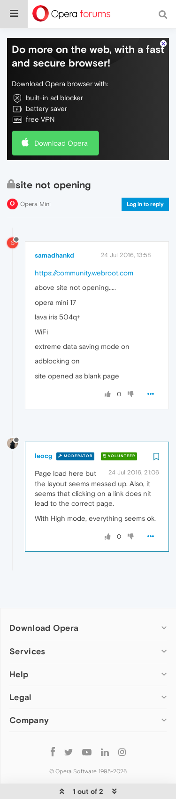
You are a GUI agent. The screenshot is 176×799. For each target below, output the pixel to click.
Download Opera (61, 120)
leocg (43, 432)
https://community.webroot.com (84, 249)
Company (29, 697)
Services (27, 628)
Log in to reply (145, 181)
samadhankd (54, 232)
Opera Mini (35, 180)
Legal (20, 674)
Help (18, 651)
